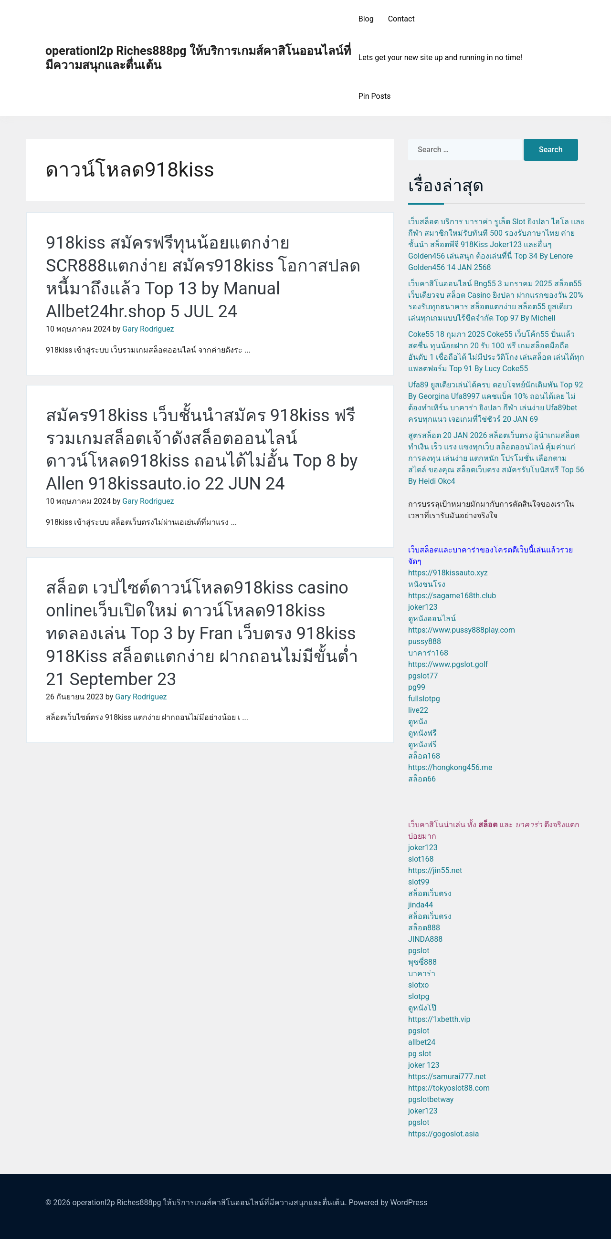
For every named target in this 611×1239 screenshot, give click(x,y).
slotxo (418, 984)
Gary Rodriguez (148, 328)
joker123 (423, 607)
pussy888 (424, 641)
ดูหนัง (417, 721)
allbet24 (421, 1042)
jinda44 (420, 904)
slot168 (420, 859)
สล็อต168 (424, 755)
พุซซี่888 (422, 962)
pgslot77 (423, 675)
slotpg (418, 996)
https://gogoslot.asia (443, 1133)
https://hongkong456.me (450, 767)
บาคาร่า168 (428, 652)
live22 (418, 710)
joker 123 (424, 1065)
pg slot (419, 1053)
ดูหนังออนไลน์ (432, 618)
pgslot (418, 950)
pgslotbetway (430, 1099)
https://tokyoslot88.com (449, 1088)
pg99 (416, 687)
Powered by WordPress (388, 1202)
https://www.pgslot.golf (448, 664)
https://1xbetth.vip (439, 1019)
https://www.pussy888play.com (461, 630)
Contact (401, 18)
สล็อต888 (424, 927)
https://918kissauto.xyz (448, 572)
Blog (366, 18)
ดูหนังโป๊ (422, 1007)
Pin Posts (374, 96)
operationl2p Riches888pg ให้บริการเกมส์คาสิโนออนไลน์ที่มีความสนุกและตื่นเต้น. (209, 1202)
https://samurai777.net (447, 1076)
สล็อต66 (422, 778)
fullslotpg (424, 698)
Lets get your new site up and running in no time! (440, 57)
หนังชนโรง (426, 584)
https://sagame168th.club (452, 595)
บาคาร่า (421, 973)
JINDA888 (425, 939)
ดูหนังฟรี (422, 733)
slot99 (419, 881)
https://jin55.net (435, 870)
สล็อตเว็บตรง (430, 893)
